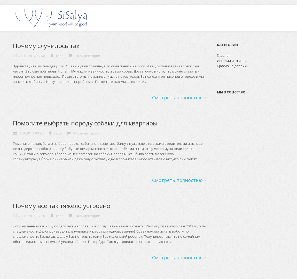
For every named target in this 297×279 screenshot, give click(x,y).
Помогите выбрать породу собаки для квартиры (85, 123)
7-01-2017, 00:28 (31, 133)
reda (60, 55)
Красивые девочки (232, 65)
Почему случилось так (46, 45)
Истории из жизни (232, 60)
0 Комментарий (87, 55)
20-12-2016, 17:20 (32, 215)
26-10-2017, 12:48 (32, 55)
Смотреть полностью (177, 97)
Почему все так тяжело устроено (61, 205)
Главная (223, 55)
